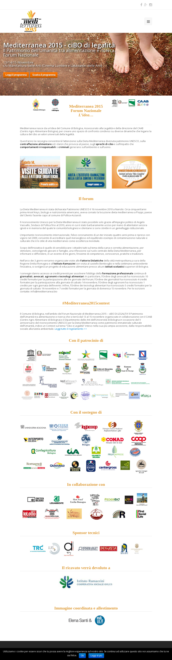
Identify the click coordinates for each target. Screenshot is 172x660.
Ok (82, 655)
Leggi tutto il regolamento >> (71, 328)
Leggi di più (96, 655)
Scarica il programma (43, 74)
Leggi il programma (16, 74)
